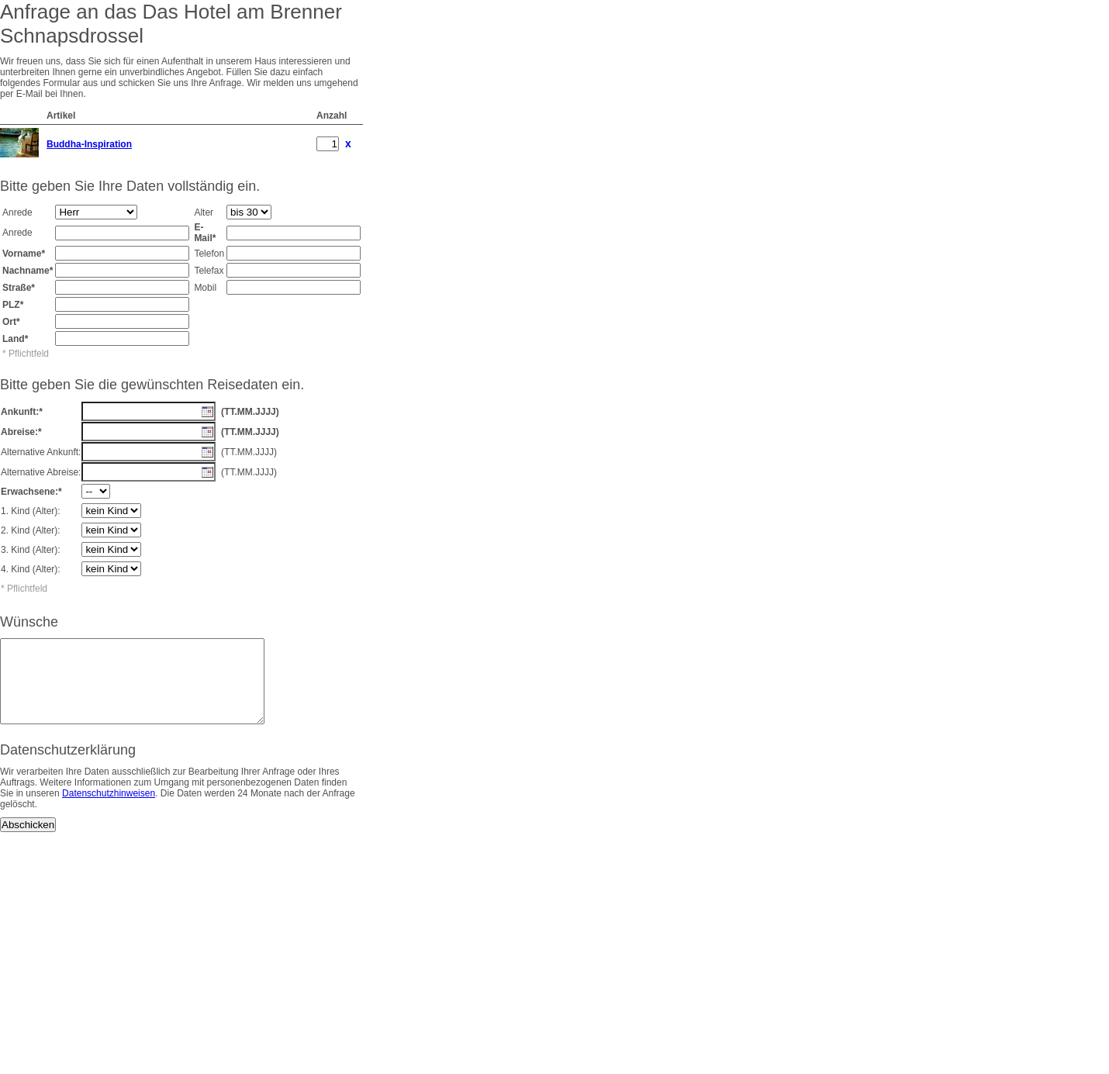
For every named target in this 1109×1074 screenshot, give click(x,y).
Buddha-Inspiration (89, 144)
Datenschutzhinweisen (108, 809)
